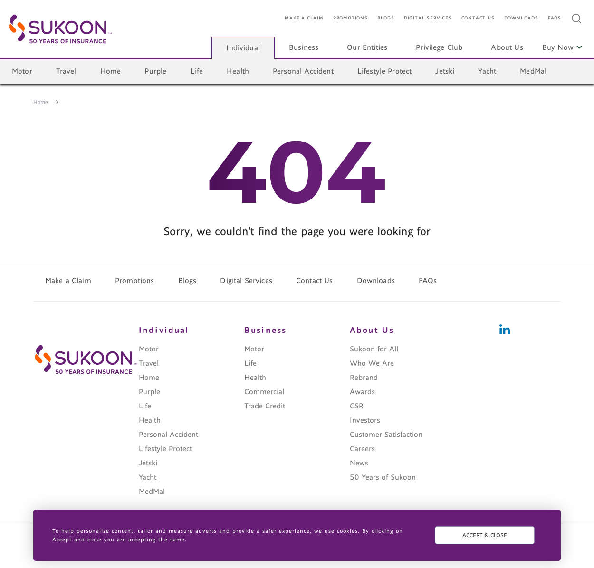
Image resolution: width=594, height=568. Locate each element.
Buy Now (562, 47)
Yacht (487, 71)
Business (303, 47)
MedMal (533, 71)
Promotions (350, 18)
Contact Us (478, 18)
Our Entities (367, 47)
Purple (155, 71)
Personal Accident (303, 71)
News (359, 463)
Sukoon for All (374, 349)
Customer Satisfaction (386, 434)
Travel (66, 71)
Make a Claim (304, 18)
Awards (362, 391)
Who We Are (372, 363)
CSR (357, 406)
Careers (362, 448)
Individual (243, 48)
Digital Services (428, 18)
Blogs (385, 18)
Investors (365, 420)
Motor (22, 71)
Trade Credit (264, 406)
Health (238, 71)
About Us (507, 47)
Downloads (521, 18)
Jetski (444, 71)
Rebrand (364, 377)
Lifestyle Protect (384, 71)
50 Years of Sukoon (383, 477)
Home (110, 71)
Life (196, 71)
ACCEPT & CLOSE (484, 535)
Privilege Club (439, 47)
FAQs (554, 18)
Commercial (264, 391)
